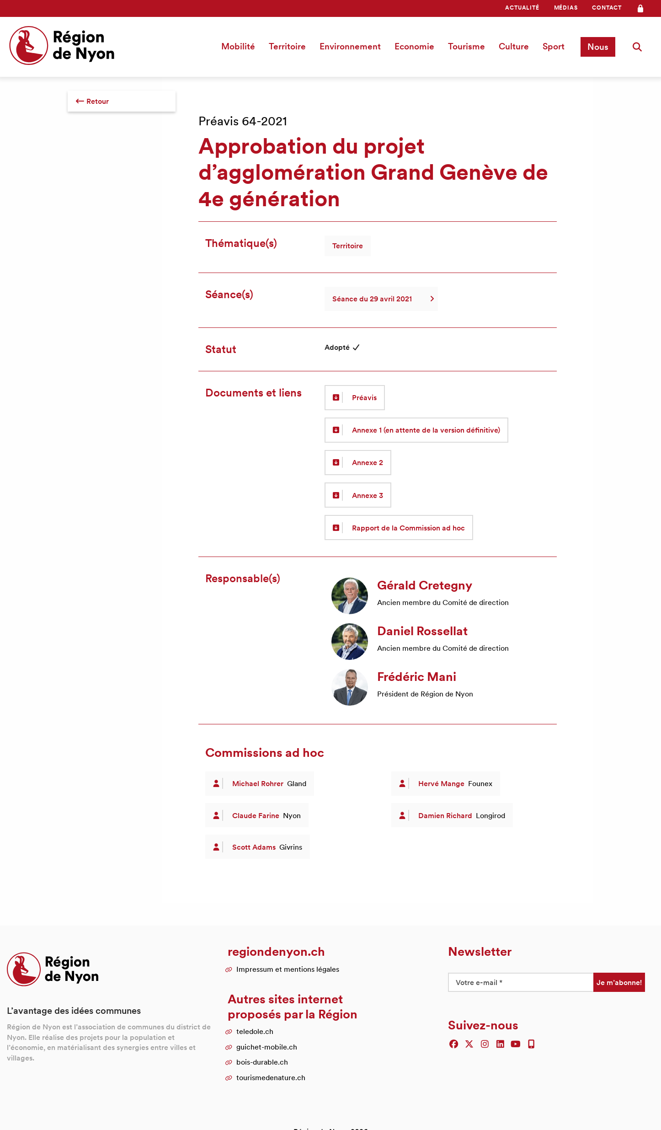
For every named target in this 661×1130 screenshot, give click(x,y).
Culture (514, 46)
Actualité (522, 7)
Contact (607, 7)
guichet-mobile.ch (266, 1046)
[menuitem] (522, 8)
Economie (414, 46)
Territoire (287, 46)
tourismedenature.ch (270, 1077)
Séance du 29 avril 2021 (381, 298)
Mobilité (238, 46)
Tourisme (466, 46)
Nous (597, 46)
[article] (437, 596)
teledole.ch (254, 1031)
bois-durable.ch (262, 1061)
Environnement (350, 46)
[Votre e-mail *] (520, 982)
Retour (92, 101)
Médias (566, 7)
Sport (554, 46)
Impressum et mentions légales (287, 969)
